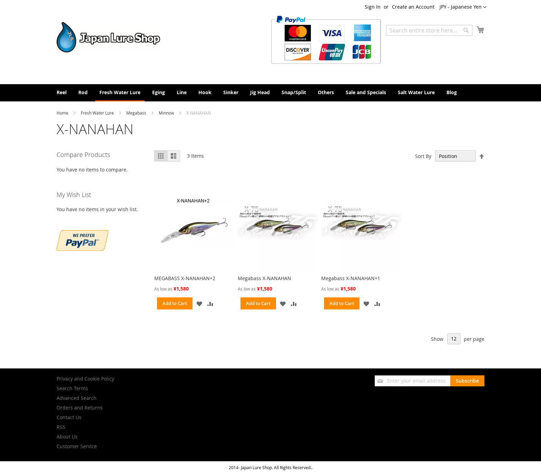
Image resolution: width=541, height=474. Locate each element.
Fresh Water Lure (98, 113)
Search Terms (72, 388)
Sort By (423, 156)
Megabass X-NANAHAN (264, 278)
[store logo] (108, 37)
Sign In (373, 6)
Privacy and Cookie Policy (85, 378)
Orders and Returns (80, 407)
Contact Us (69, 417)
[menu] (270, 92)
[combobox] (429, 30)
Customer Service (77, 446)
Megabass (136, 113)
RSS (61, 427)
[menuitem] (61, 92)
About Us (67, 436)
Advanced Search (77, 398)
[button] (463, 7)
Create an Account (413, 6)
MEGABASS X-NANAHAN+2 (184, 278)
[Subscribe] (467, 380)
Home (63, 113)
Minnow (167, 113)
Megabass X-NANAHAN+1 (350, 278)
